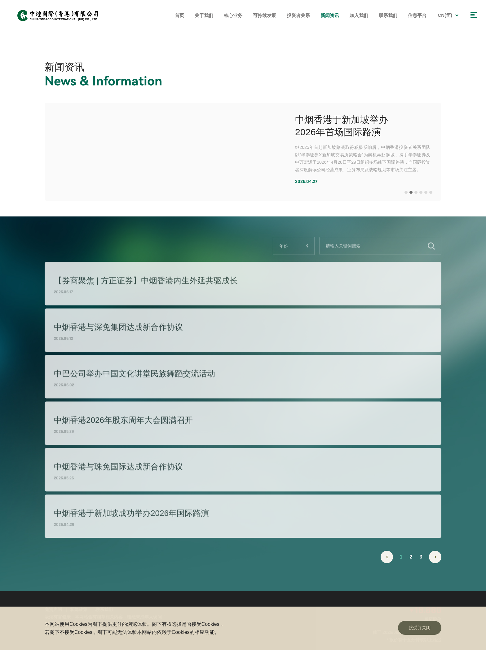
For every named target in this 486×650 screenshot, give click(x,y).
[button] (406, 192)
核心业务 (233, 15)
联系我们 (388, 15)
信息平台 (417, 15)
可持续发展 (264, 15)
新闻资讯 (329, 15)
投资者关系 (298, 15)
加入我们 (359, 15)
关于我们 (204, 15)
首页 (179, 15)
